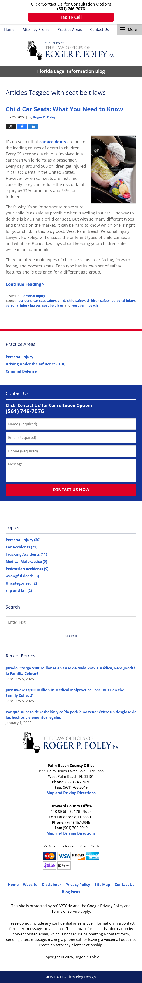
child (61, 300)
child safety (76, 300)
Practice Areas (70, 29)
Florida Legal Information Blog (71, 50)
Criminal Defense (21, 371)
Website (30, 884)
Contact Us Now (71, 489)
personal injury (123, 300)
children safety (98, 300)
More (132, 29)
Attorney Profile (36, 29)
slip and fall (19, 590)
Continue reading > (25, 284)
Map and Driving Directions (71, 792)
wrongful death (22, 576)
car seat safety (44, 300)
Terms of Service (65, 911)
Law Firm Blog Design (71, 976)
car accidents (52, 141)
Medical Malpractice (26, 561)
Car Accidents (21, 547)
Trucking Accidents (26, 554)
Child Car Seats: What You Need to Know (64, 109)
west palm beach (84, 305)
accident (25, 300)
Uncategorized (21, 583)
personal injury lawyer (23, 305)
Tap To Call (71, 17)
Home (9, 29)
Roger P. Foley (87, 956)
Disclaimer (51, 884)
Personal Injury (33, 296)
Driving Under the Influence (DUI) (35, 364)
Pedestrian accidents (27, 568)
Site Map (102, 884)
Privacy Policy (77, 884)
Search (71, 636)
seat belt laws (53, 305)
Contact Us (99, 29)
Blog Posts (71, 891)
